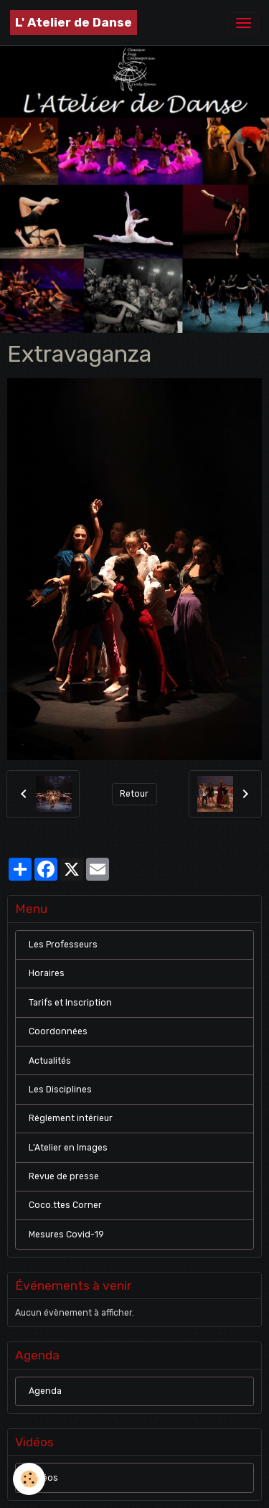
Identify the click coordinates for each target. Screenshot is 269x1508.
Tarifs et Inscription (70, 1003)
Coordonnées (58, 1031)
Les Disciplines (60, 1090)
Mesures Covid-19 (66, 1235)
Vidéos (43, 1478)
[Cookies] (29, 1479)
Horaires (47, 973)
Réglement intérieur (71, 1118)
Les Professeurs (63, 945)
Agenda (45, 1391)
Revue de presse (64, 1176)
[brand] (73, 22)
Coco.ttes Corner (65, 1205)
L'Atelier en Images (68, 1148)
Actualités (50, 1061)
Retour (134, 794)
